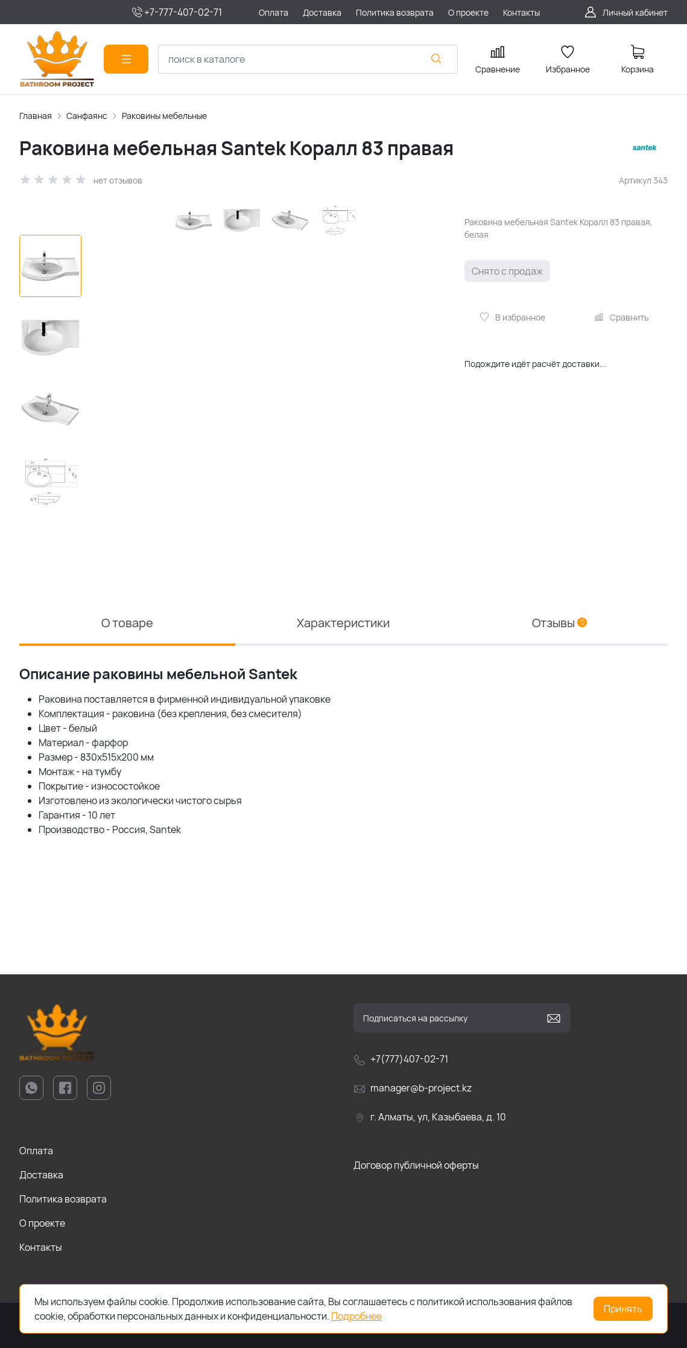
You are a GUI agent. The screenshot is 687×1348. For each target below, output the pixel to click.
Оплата (36, 1150)
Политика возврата (63, 1199)
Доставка (41, 1174)
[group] (270, 376)
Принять (623, 1308)
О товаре (127, 623)
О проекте (42, 1223)
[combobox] (308, 59)
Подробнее (356, 1316)
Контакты (40, 1247)
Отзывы (559, 623)
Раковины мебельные (164, 115)
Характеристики (343, 623)
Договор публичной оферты (416, 1165)
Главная (35, 115)
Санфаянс (86, 115)
